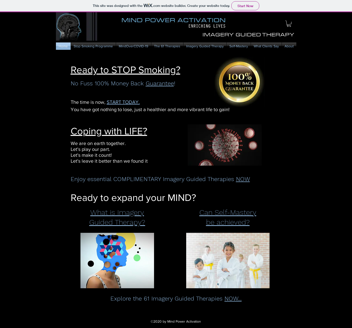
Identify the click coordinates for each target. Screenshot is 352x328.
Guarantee (160, 83)
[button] (289, 24)
